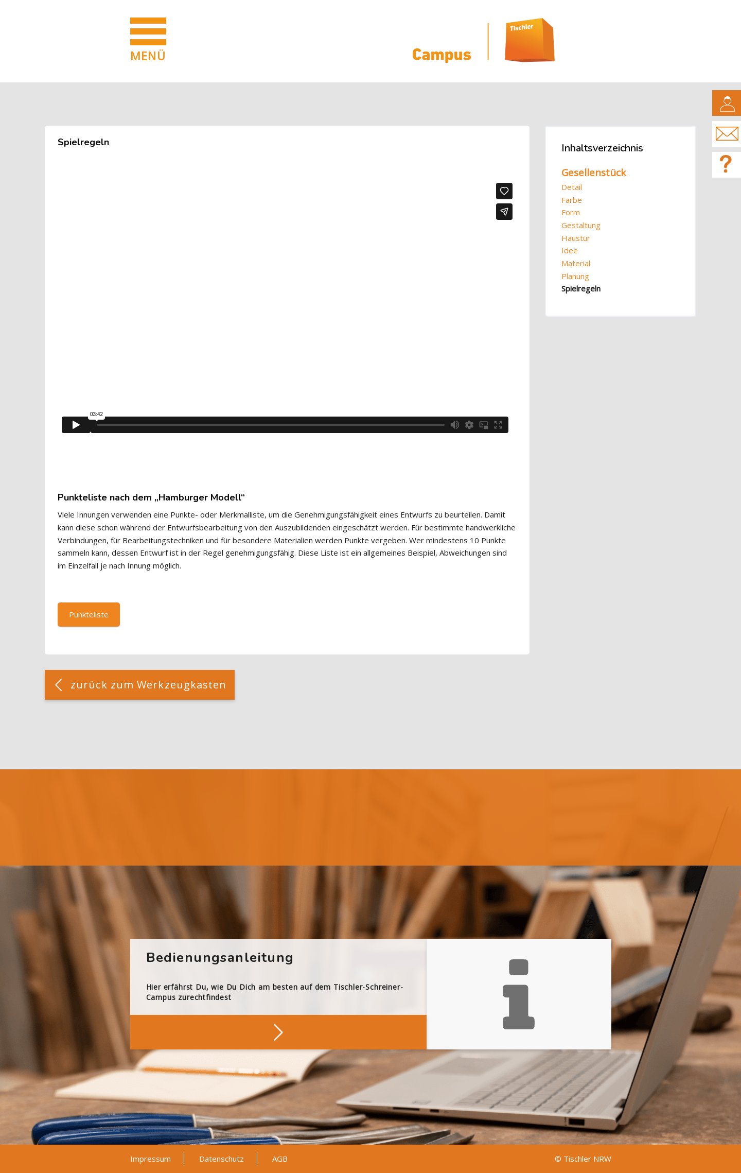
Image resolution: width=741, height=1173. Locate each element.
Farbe (571, 200)
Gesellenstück (593, 172)
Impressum (150, 1158)
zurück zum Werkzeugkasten (148, 685)
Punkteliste (89, 614)
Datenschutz (221, 1158)
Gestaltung (581, 225)
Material (575, 263)
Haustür (575, 238)
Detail (571, 187)
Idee (569, 250)
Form (570, 212)
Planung (575, 276)
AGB (280, 1158)
